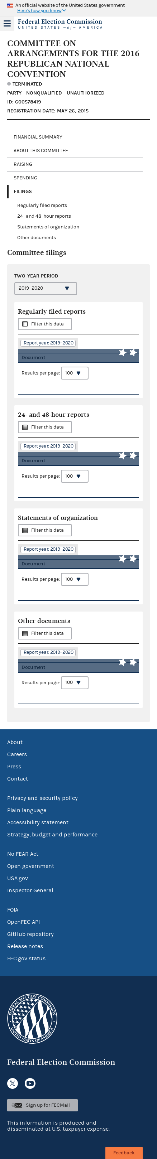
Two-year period (36, 276)
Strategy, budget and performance (52, 834)
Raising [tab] (23, 164)
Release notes (25, 946)
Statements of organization (48, 227)
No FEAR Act (22, 854)
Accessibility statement (37, 822)
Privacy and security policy (42, 798)
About (15, 742)
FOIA (12, 910)
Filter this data (47, 324)
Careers (17, 754)
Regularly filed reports (42, 205)
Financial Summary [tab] (38, 137)
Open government (30, 866)
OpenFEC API (23, 922)
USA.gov (17, 878)
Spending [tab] (25, 178)
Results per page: (55, 373)
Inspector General (30, 890)
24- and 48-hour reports (44, 216)
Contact (17, 779)
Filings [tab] (23, 191)
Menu (7, 23)
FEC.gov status (26, 958)
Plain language (26, 810)
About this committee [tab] (41, 151)
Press (14, 766)
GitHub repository (30, 934)
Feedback (124, 1153)
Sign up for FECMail (48, 1105)
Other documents (36, 238)
